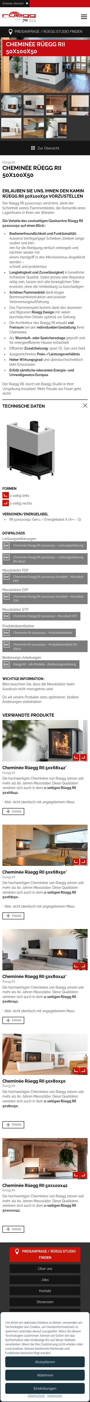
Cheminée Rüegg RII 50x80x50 (34, 1081)
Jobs (45, 1280)
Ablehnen (45, 1375)
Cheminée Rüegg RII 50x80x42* (34, 976)
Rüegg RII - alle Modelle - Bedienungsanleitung (44, 664)
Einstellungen (45, 1388)
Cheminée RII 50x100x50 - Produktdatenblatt (42, 632)
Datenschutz (36, 1395)
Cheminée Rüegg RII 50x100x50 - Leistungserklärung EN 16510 (48, 559)
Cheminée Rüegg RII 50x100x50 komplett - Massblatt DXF (48, 598)
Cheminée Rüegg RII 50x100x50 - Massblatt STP (45, 616)
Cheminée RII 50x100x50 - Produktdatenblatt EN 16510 (45, 646)
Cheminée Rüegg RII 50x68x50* (34, 872)
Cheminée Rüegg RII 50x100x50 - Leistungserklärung (48, 545)
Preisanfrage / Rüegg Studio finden (45, 32)
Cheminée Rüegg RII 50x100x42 (34, 1185)
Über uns (45, 1269)
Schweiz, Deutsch (13, 3)
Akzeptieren (45, 1362)
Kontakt (45, 1291)
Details (13, 812)
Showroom (45, 1302)
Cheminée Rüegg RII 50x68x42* (34, 767)
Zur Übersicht (45, 148)
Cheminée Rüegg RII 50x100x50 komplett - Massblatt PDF (48, 579)
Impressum (54, 1395)
